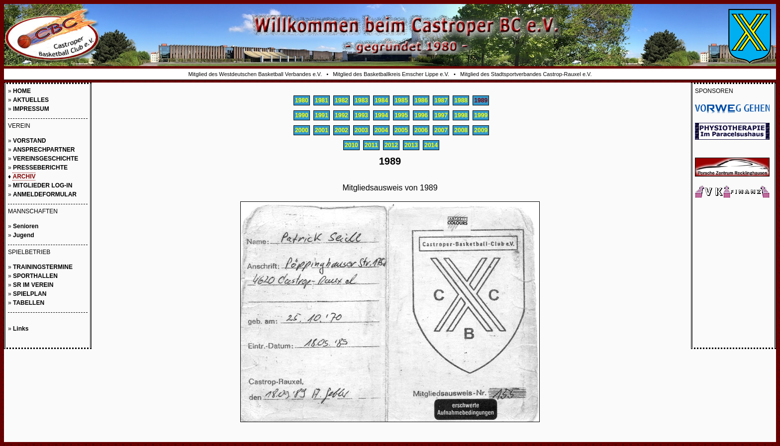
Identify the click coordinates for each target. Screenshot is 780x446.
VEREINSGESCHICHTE (45, 158)
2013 (411, 145)
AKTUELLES (31, 99)
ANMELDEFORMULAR (45, 194)
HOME (22, 91)
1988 (461, 100)
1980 (301, 100)
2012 (391, 145)
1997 (441, 115)
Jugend (23, 235)
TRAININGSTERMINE (43, 267)
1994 (381, 115)
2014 (431, 145)
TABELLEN (28, 302)
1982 (341, 100)
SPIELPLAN (29, 293)
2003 (361, 130)
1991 (321, 115)
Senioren (25, 226)
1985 (401, 100)
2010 (351, 145)
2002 (341, 130)
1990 (301, 115)
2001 (321, 130)
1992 (341, 115)
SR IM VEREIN (33, 284)
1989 (481, 100)
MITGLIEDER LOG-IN (42, 185)
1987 (441, 100)
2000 (301, 130)
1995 (401, 115)
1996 (421, 115)
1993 (361, 115)
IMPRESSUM (31, 108)
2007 (441, 130)
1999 (481, 115)
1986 (421, 100)
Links (20, 328)
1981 (321, 100)
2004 (381, 130)
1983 (361, 100)
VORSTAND (29, 140)
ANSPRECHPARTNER (44, 149)
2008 (461, 130)
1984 (381, 100)
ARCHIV (23, 176)
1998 (461, 115)
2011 (371, 145)
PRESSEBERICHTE (40, 167)
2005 (401, 130)
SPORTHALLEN (35, 275)
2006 (421, 130)
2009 (481, 130)
